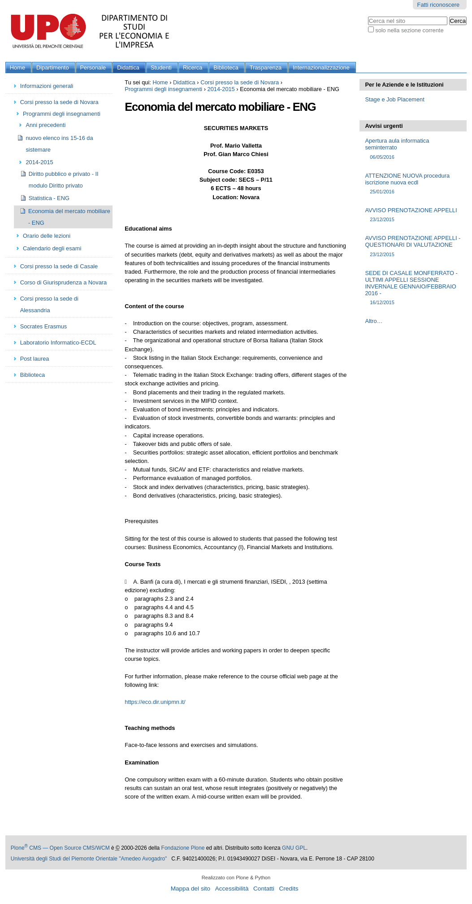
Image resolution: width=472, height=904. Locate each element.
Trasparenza (265, 67)
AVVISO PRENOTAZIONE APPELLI (413, 215)
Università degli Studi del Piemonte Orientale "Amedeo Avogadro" (89, 859)
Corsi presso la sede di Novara (239, 82)
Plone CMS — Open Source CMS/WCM (60, 848)
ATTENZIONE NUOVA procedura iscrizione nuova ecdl (413, 184)
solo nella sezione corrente (409, 30)
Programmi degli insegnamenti (163, 89)
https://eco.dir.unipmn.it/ (155, 702)
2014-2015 (221, 89)
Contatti (263, 888)
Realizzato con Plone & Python (236, 877)
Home (17, 67)
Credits (288, 888)
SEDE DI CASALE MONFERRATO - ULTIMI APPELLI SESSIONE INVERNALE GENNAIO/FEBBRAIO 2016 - (413, 288)
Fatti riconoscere (438, 4)
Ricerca (192, 67)
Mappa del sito (190, 888)
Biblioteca (225, 67)
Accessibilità (232, 888)
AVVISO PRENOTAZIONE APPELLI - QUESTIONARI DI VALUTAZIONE (413, 246)
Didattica (128, 67)
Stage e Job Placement (394, 99)
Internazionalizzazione (321, 67)
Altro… (373, 321)
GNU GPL (294, 848)
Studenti (161, 67)
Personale (93, 67)
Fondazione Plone (183, 848)
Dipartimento (52, 67)
